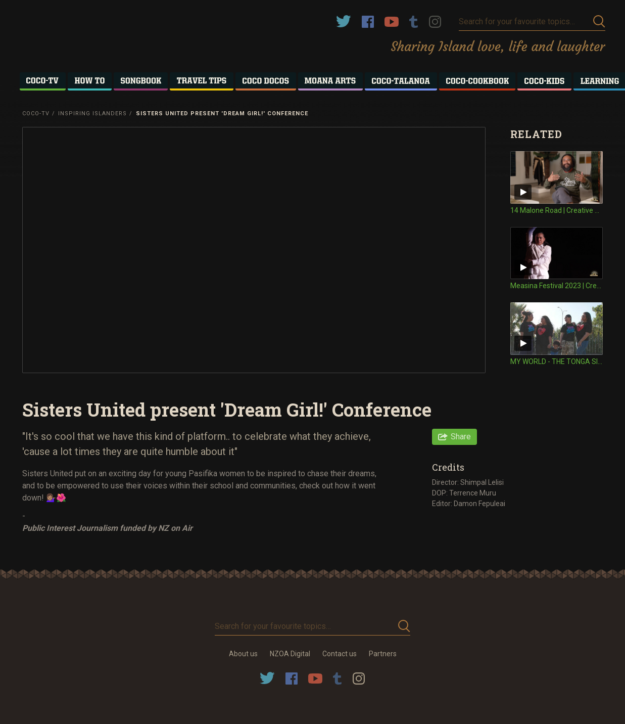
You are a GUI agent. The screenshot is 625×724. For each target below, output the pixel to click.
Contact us (339, 654)
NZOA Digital (290, 654)
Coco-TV (36, 113)
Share (461, 436)
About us (243, 654)
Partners (383, 654)
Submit (599, 21)
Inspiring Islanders (92, 113)
